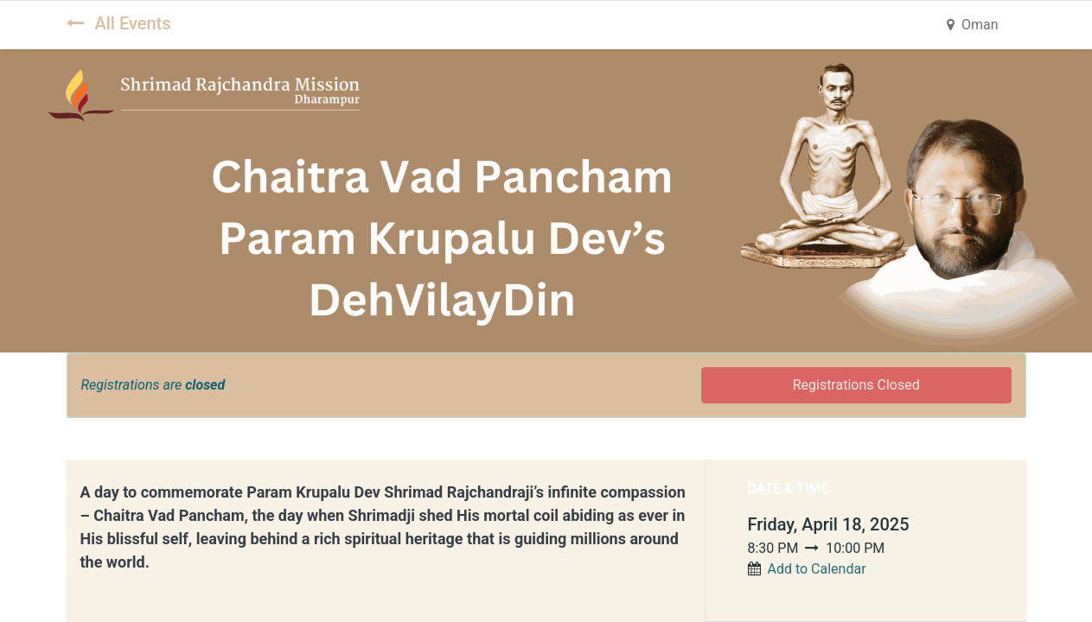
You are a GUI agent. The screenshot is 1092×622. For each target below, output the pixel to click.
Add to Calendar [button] (816, 569)
